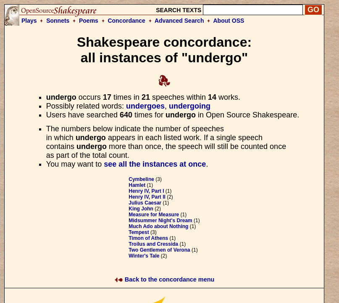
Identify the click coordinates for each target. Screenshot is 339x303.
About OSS (228, 20)
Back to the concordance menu (164, 279)
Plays (29, 20)
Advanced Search (179, 20)
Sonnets (57, 20)
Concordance (126, 20)
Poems (88, 20)
